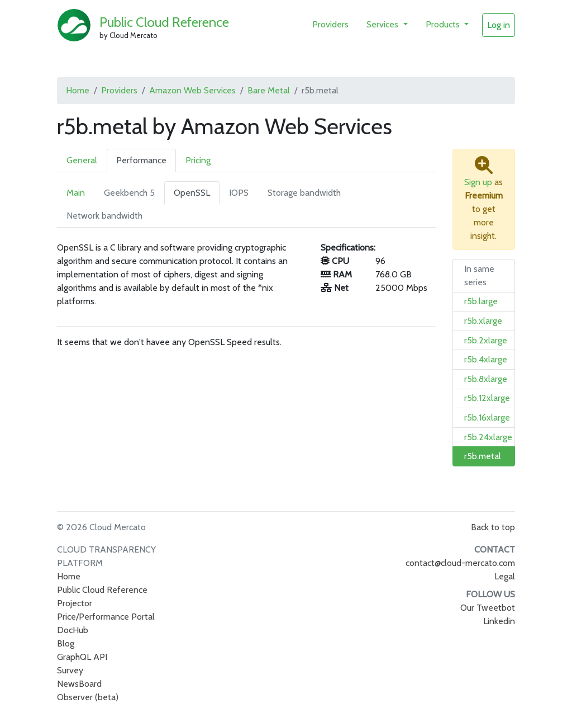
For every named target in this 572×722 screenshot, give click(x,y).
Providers (330, 24)
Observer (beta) (87, 697)
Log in (498, 25)
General (81, 160)
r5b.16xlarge (487, 417)
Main (75, 192)
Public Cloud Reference (164, 22)
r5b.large (481, 301)
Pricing (198, 160)
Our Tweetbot (487, 607)
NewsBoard (79, 683)
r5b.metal (482, 456)
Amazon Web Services (192, 90)
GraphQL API (82, 657)
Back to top (493, 527)
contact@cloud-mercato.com (460, 563)
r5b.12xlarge (487, 398)
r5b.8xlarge (485, 379)
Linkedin (499, 621)
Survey (70, 670)
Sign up (478, 182)
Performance (141, 160)
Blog (65, 643)
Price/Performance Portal (106, 616)
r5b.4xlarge (485, 359)
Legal (504, 576)
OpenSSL (192, 192)
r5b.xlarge (483, 320)
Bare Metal (268, 90)
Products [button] (444, 24)
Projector (74, 603)
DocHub (72, 630)
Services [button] (383, 24)
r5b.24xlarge (488, 437)
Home (77, 90)
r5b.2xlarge (485, 340)
